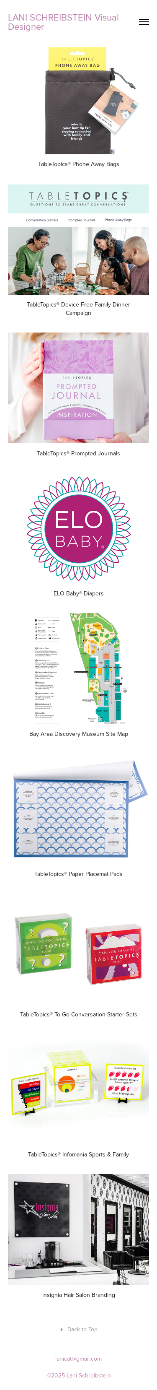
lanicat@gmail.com (78, 1358)
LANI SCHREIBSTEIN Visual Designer (64, 21)
